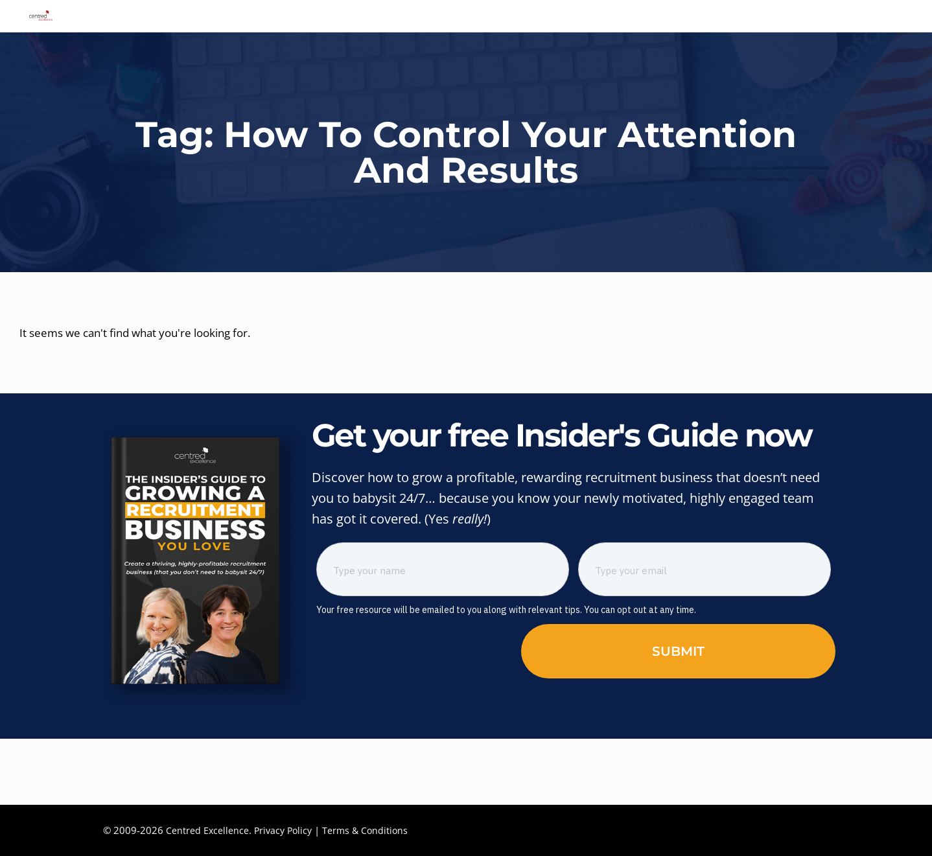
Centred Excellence (208, 830)
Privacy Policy (285, 830)
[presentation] (414, 715)
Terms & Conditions (371, 830)
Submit (678, 717)
